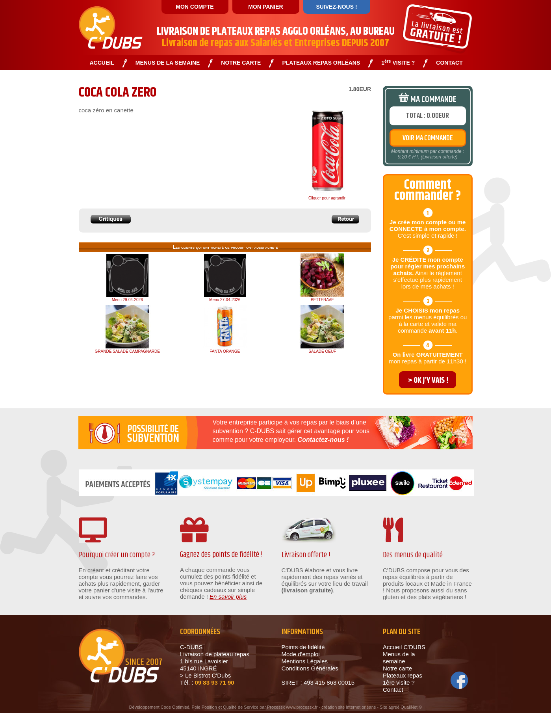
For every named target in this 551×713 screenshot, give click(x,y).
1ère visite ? (399, 682)
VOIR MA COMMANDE (428, 138)
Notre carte (397, 668)
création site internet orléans (348, 707)
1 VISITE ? (398, 63)
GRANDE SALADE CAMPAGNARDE (127, 351)
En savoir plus (228, 596)
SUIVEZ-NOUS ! (336, 7)
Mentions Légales (305, 661)
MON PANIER (265, 7)
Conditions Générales (310, 668)
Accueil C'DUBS (404, 647)
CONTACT (449, 63)
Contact (393, 689)
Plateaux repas (402, 675)
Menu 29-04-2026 (127, 300)
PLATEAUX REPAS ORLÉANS (321, 63)
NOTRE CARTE (241, 63)
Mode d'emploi (301, 654)
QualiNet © (411, 707)
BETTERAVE (322, 300)
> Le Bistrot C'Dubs (205, 675)
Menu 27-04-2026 (224, 300)
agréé (393, 707)
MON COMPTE (194, 7)
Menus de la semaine (399, 658)
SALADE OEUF (322, 351)
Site (383, 707)
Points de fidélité (303, 647)
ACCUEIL (102, 63)
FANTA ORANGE (225, 351)
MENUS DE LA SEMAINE (167, 63)
